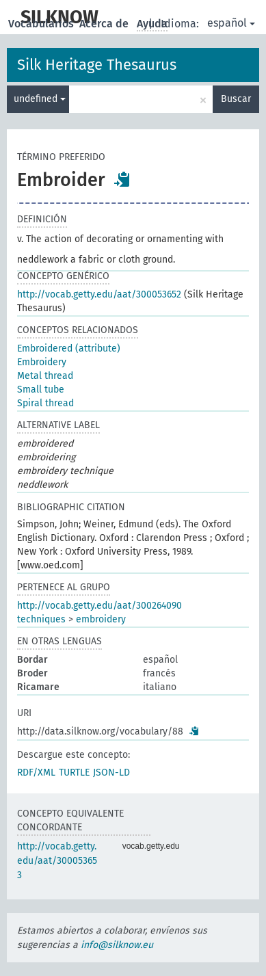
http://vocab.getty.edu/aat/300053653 (57, 861)
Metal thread (45, 376)
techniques (41, 619)
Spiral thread (45, 403)
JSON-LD (111, 772)
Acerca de (105, 23)
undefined (40, 99)
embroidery (101, 619)
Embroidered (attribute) (68, 348)
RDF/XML (36, 772)
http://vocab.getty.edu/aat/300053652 (99, 294)
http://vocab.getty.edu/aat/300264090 (99, 605)
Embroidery (41, 362)
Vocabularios (42, 23)
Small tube (40, 389)
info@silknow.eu (117, 945)
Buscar (236, 99)
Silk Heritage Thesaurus (96, 64)
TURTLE (74, 772)
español (231, 22)
